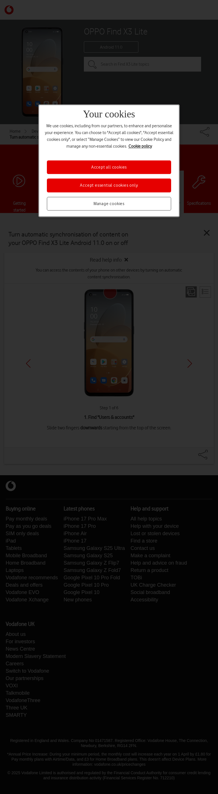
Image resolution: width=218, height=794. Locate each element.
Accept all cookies (109, 167)
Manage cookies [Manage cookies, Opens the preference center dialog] (109, 203)
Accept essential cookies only (109, 185)
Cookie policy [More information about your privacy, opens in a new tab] (140, 146)
